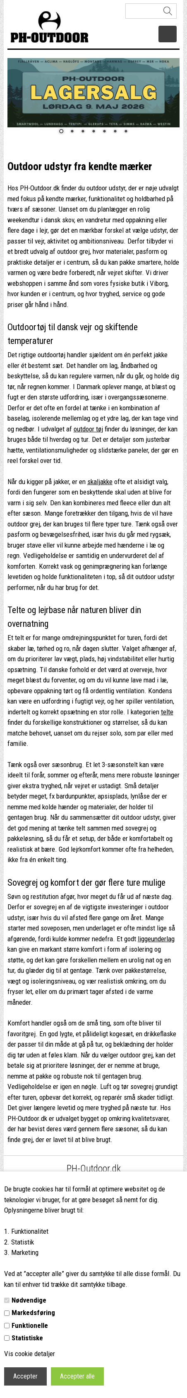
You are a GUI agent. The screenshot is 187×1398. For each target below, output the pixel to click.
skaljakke (100, 481)
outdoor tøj (88, 429)
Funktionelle (30, 1325)
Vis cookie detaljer (29, 1353)
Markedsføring (33, 1312)
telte (167, 712)
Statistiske (27, 1338)
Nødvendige (29, 1300)
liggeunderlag (156, 939)
